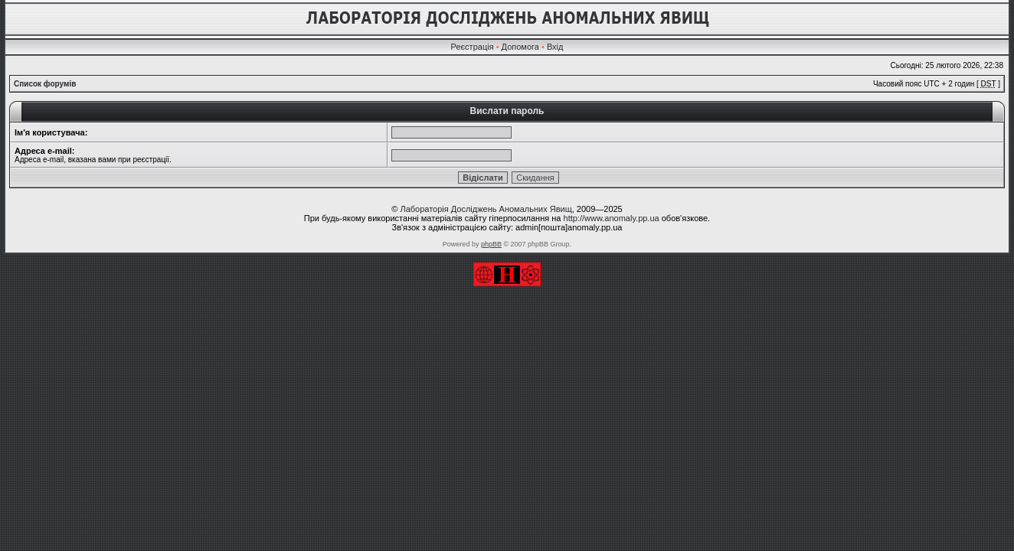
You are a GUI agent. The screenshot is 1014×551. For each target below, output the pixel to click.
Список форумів (45, 84)
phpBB (491, 244)
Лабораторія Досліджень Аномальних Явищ (485, 209)
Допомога (520, 46)
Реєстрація (472, 46)
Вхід (555, 46)
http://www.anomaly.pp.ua (611, 218)
